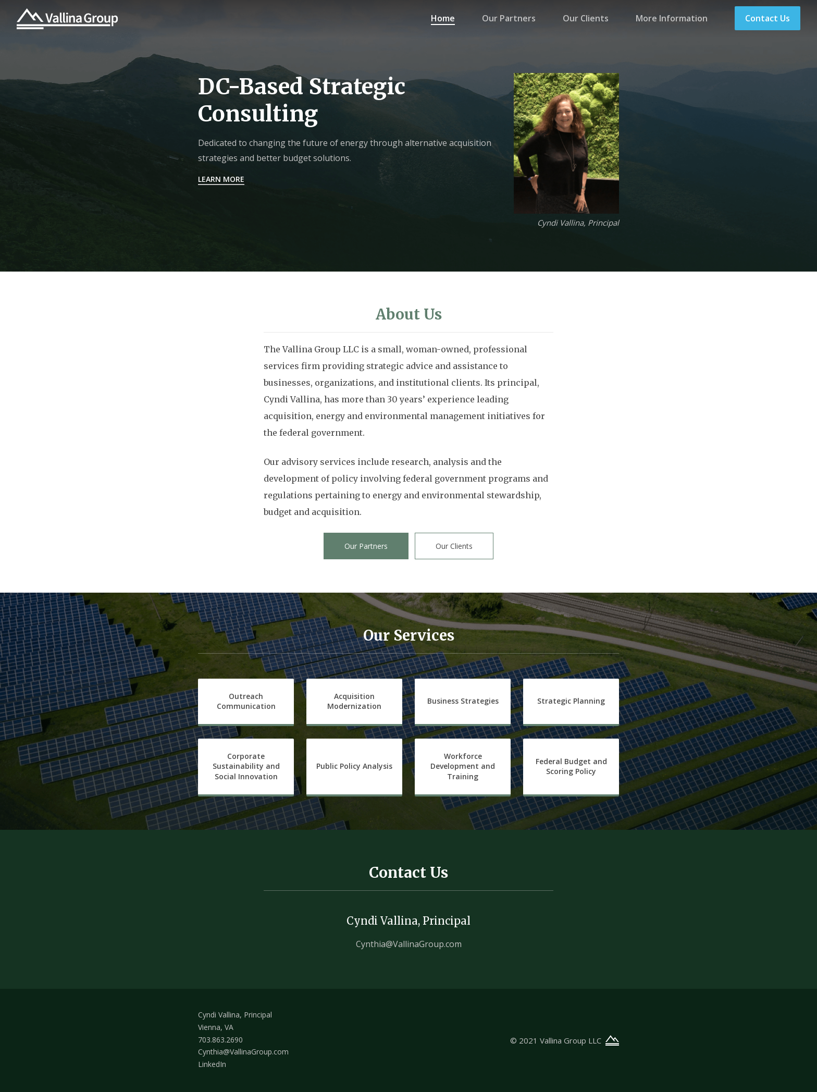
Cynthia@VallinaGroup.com (409, 944)
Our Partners (509, 18)
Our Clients (586, 18)
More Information (672, 18)
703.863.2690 (220, 1040)
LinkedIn (212, 1064)
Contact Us (767, 18)
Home (443, 18)
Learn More (221, 179)
